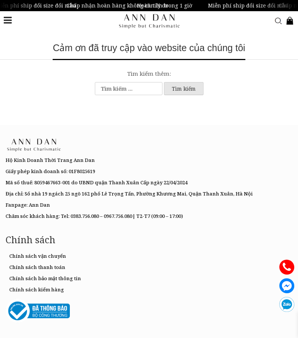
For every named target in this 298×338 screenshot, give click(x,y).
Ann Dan (39, 204)
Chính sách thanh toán (37, 267)
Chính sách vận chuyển (37, 256)
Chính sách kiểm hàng (36, 289)
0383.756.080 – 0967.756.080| (103, 216)
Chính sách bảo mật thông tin (45, 278)
